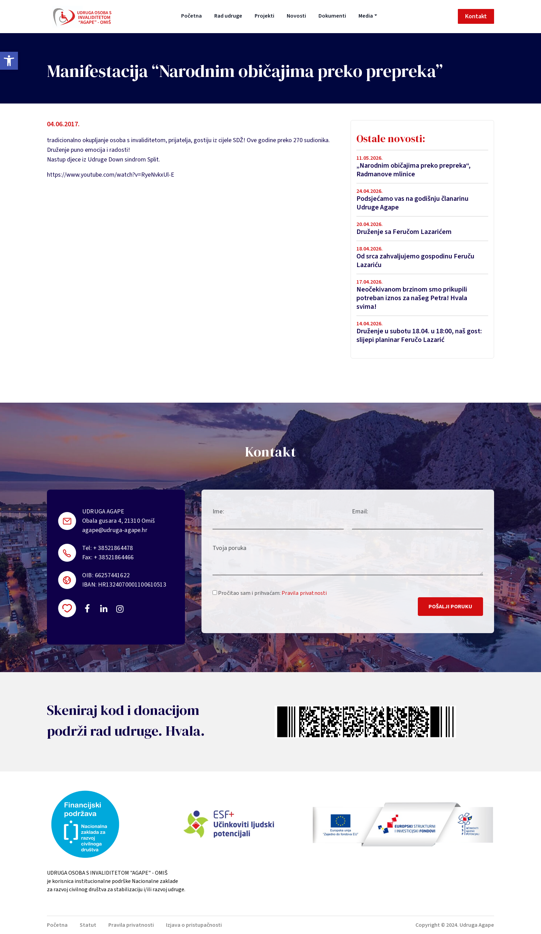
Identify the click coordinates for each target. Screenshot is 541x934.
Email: (360, 511)
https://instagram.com (119, 608)
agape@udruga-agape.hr (114, 530)
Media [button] (365, 16)
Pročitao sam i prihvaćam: (270, 593)
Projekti (264, 16)
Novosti (296, 16)
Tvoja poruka (229, 548)
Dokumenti (332, 16)
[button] (9, 61)
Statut (88, 925)
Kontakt (476, 16)
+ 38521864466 (114, 557)
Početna (191, 16)
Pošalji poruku (450, 606)
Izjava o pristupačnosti (194, 925)
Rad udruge (228, 16)
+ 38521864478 (113, 548)
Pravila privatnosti (304, 593)
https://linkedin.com (104, 608)
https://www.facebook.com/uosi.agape (87, 608)
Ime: (218, 511)
